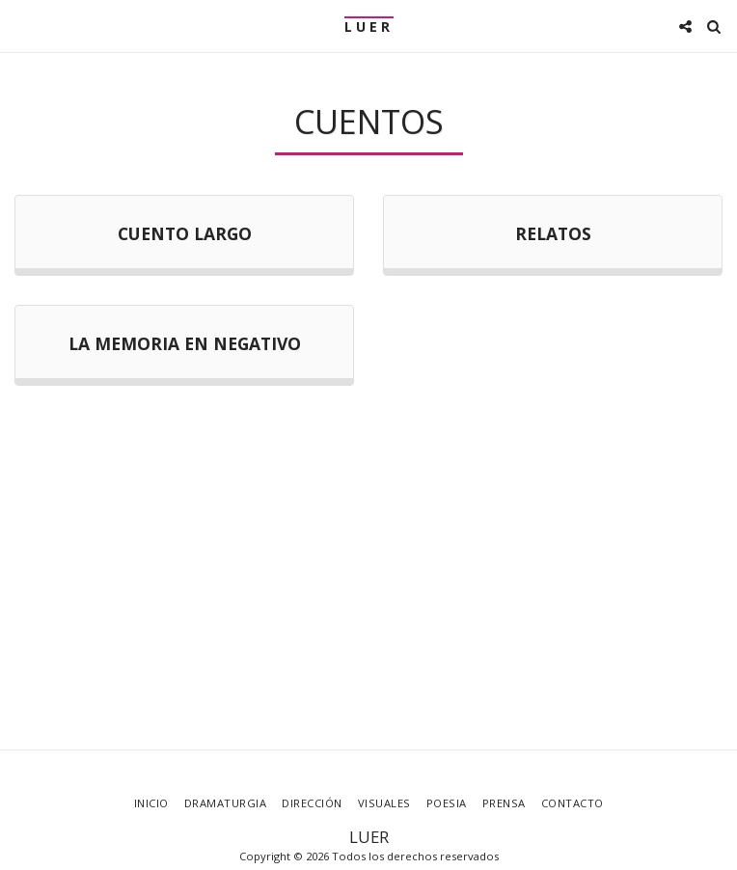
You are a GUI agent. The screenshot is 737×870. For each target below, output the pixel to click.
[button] (21, 25)
